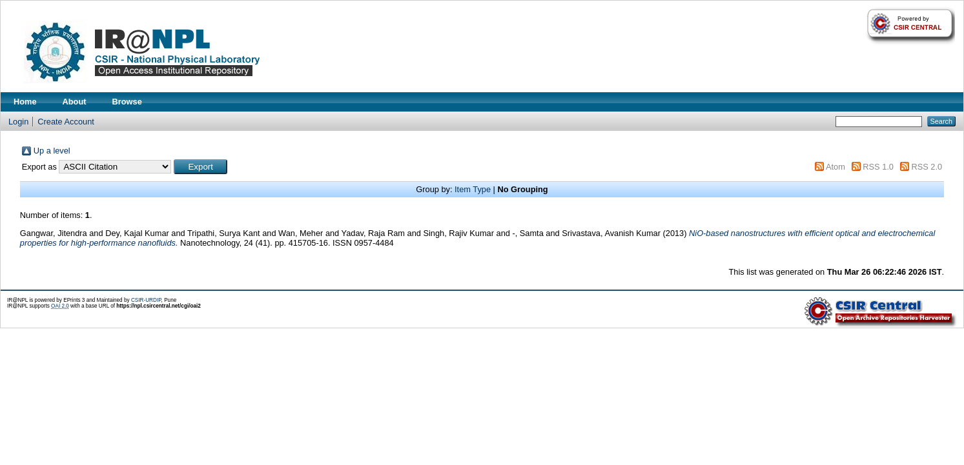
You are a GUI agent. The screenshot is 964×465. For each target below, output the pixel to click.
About (75, 101)
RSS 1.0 (878, 167)
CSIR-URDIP (146, 300)
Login (18, 121)
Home (25, 101)
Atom (835, 167)
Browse (127, 101)
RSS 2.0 (927, 167)
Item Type (473, 189)
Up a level (52, 150)
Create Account (65, 121)
